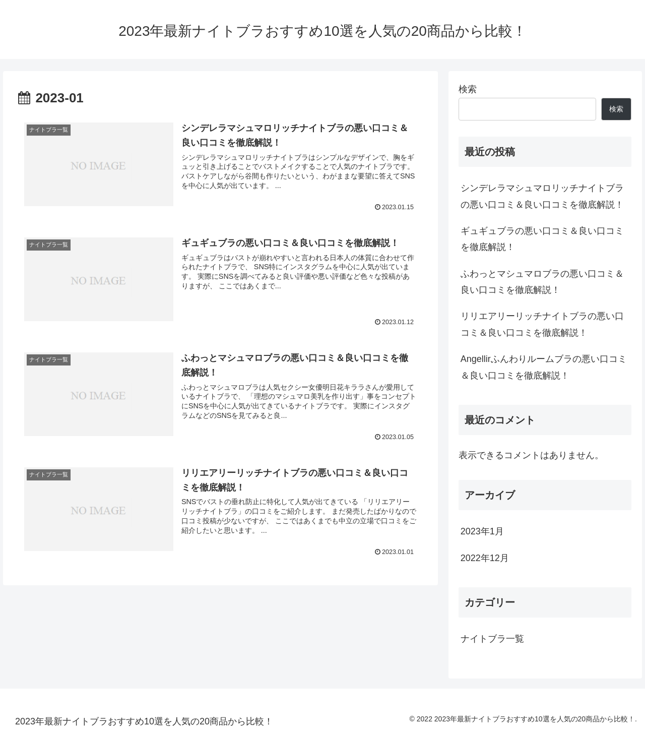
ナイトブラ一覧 (492, 639)
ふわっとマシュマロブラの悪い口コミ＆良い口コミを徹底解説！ (542, 282)
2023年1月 (482, 531)
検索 (468, 89)
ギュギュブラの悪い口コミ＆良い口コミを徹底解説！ (542, 239)
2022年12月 (485, 558)
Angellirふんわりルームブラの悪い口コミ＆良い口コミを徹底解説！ (544, 367)
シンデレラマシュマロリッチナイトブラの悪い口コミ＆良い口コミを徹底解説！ (542, 196)
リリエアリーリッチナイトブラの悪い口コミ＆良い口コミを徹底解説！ (542, 324)
